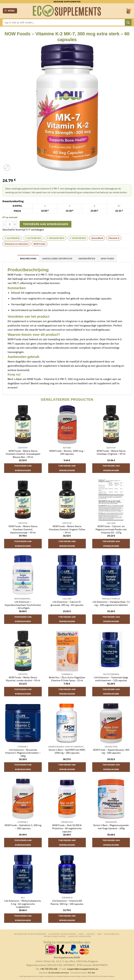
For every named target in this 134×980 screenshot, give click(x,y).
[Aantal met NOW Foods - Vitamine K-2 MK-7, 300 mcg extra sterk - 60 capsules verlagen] (4, 224)
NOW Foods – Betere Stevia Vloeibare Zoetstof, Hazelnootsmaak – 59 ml (23, 529)
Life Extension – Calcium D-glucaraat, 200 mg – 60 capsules (67, 603)
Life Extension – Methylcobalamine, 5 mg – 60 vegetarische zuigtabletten (22, 903)
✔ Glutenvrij (12, 238)
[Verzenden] (128, 22)
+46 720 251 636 (48, 968)
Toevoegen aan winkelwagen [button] (23, 468)
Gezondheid (97, 238)
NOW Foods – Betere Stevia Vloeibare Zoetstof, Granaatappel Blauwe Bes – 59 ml (23, 454)
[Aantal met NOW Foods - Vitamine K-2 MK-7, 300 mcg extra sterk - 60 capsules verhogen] (15, 224)
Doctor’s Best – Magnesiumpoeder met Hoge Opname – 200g (111, 827)
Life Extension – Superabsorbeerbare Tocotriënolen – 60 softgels (23, 604)
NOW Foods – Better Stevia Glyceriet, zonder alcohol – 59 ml (23, 679)
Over (81, 934)
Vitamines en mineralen (16, 244)
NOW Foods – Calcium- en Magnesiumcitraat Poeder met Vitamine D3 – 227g (111, 529)
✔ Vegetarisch (78, 238)
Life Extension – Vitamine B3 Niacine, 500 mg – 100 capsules (67, 902)
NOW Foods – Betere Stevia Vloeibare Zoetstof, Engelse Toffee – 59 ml (67, 529)
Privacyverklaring (55, 936)
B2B (100, 934)
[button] (10, 11)
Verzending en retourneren (30, 934)
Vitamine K (113, 238)
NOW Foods (39, 244)
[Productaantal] (9, 224)
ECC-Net (91, 973)
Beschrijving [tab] (28, 258)
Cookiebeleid (111, 934)
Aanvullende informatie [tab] (57, 258)
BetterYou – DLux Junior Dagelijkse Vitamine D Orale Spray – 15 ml (67, 679)
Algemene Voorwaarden (62, 934)
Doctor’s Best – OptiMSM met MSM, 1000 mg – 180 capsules (67, 751)
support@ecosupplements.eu (82, 968)
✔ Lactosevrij (33, 238)
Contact (90, 934)
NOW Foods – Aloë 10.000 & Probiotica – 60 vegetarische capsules (67, 828)
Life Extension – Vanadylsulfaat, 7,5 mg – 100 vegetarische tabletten (111, 603)
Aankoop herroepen (79, 936)
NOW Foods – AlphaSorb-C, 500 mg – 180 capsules (23, 827)
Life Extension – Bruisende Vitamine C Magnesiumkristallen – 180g (23, 752)
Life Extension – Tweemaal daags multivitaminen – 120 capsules (111, 679)
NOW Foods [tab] (107, 258)
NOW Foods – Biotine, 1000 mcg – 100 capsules (67, 452)
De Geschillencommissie (59, 973)
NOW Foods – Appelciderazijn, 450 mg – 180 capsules (111, 751)
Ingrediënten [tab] (86, 258)
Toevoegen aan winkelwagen (45, 224)
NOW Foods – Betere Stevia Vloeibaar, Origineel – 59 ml (111, 452)
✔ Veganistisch (55, 238)
